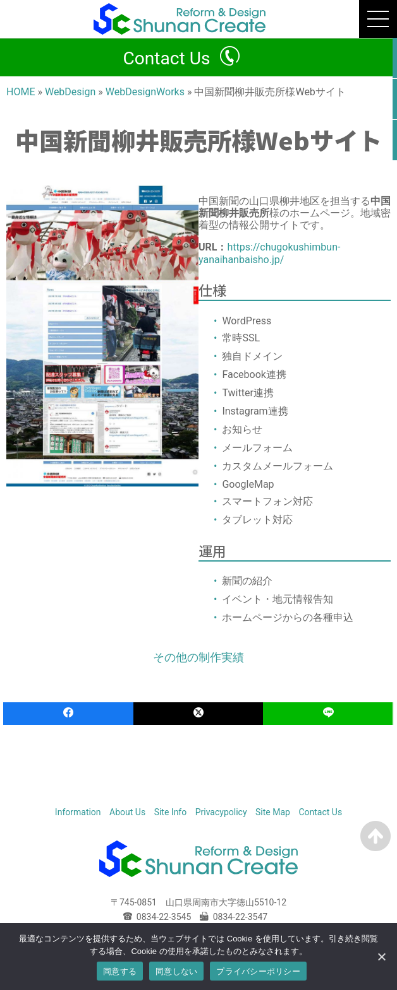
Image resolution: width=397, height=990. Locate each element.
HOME (20, 92)
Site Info (170, 812)
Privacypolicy (221, 812)
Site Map (272, 812)
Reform (187, 795)
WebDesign (70, 92)
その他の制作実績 (198, 657)
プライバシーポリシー (258, 971)
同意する (120, 971)
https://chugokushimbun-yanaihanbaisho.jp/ (269, 253)
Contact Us (166, 58)
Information (78, 812)
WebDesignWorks (145, 92)
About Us (127, 812)
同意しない (176, 971)
